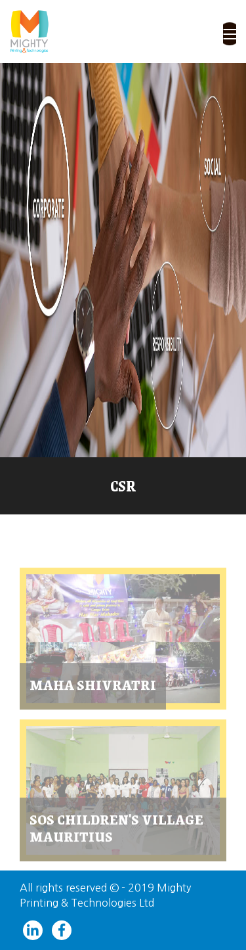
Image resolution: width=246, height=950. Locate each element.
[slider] (123, 260)
